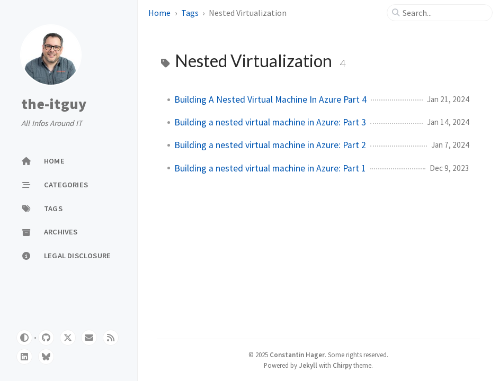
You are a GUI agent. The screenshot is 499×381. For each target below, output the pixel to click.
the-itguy (53, 104)
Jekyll (308, 365)
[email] (89, 337)
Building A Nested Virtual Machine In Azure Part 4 (270, 99)
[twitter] (67, 337)
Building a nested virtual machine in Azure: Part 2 (270, 145)
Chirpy (342, 365)
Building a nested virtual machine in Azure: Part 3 (270, 122)
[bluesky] (46, 356)
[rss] (110, 337)
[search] (444, 13)
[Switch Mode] (24, 337)
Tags (190, 12)
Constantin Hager (297, 354)
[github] (46, 337)
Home (159, 12)
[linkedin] (24, 356)
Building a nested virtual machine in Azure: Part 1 (270, 168)
